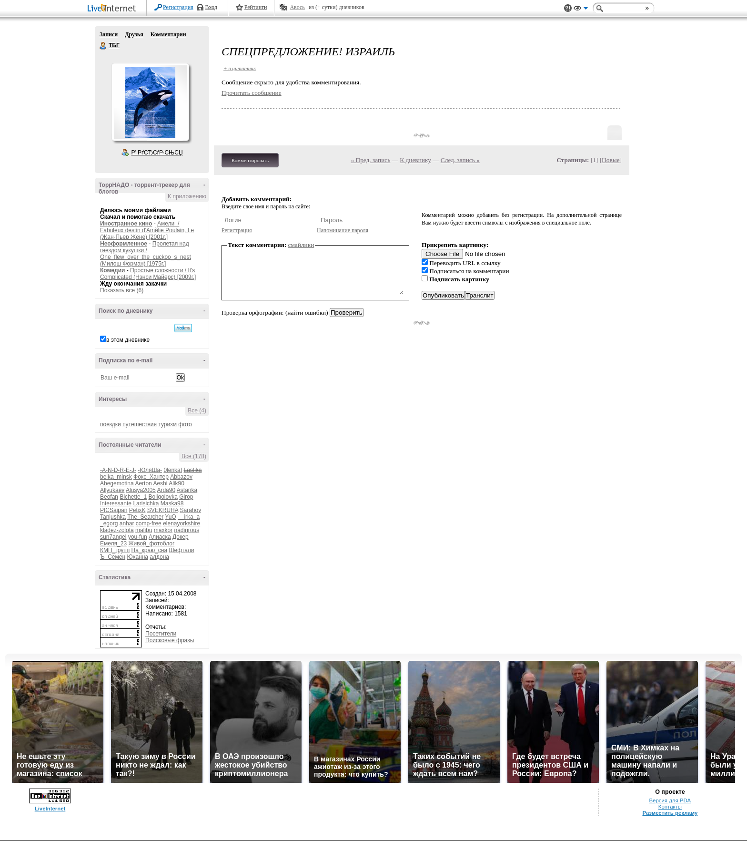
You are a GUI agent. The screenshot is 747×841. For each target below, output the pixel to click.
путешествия (139, 424)
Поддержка (568, 8)
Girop (186, 496)
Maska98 (172, 503)
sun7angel (113, 536)
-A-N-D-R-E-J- (118, 470)
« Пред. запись (371, 160)
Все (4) (197, 410)
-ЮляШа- (150, 470)
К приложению (187, 196)
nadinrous (186, 530)
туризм (167, 424)
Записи (109, 34)
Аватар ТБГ (150, 102)
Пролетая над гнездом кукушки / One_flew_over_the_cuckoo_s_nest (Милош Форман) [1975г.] (145, 253)
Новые (610, 160)
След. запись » (460, 160)
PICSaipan (113, 510)
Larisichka (146, 503)
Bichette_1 (133, 496)
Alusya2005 (141, 490)
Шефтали (181, 550)
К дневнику (415, 160)
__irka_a (189, 516)
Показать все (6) (121, 290)
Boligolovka (162, 496)
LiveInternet (113, 9)
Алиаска (160, 536)
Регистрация (178, 7)
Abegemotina (117, 483)
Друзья (134, 34)
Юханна (137, 557)
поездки (110, 424)
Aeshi (160, 483)
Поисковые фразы (169, 640)
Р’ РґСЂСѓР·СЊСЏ (157, 152)
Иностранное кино (126, 223)
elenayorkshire (181, 523)
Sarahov (190, 510)
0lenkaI (172, 470)
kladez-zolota (117, 530)
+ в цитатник (239, 68)
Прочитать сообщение (252, 92)
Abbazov (181, 476)
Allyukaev (112, 490)
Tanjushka (113, 516)
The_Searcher (145, 516)
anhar (127, 523)
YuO (170, 516)
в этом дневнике (128, 340)
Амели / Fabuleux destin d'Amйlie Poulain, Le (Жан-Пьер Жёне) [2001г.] (147, 230)
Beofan (109, 496)
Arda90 (166, 490)
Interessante (115, 503)
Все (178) (194, 456)
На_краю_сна (149, 550)
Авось (297, 7)
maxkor (163, 530)
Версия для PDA (670, 800)
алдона (159, 557)
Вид (581, 9)
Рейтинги (255, 7)
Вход (211, 7)
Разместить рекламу (669, 813)
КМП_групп (115, 550)
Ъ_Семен (112, 557)
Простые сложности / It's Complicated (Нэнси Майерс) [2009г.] (148, 273)
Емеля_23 (113, 543)
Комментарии (168, 34)
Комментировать (250, 160)
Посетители (160, 633)
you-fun (137, 536)
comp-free (149, 523)
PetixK (137, 510)
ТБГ (103, 46)
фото (185, 424)
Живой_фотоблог (151, 543)
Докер (180, 536)
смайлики (301, 244)
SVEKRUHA (162, 510)
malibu (143, 530)
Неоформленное (123, 243)
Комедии (112, 270)
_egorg (109, 523)
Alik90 (176, 483)
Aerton (143, 483)
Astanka (187, 490)
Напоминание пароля (342, 230)
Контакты (670, 807)
